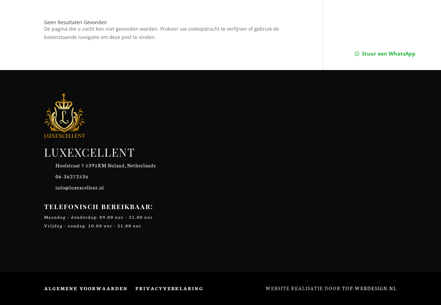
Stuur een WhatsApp (389, 53)
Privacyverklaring (169, 288)
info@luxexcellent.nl (79, 187)
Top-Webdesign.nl (369, 288)
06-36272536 (72, 176)
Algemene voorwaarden (86, 288)
